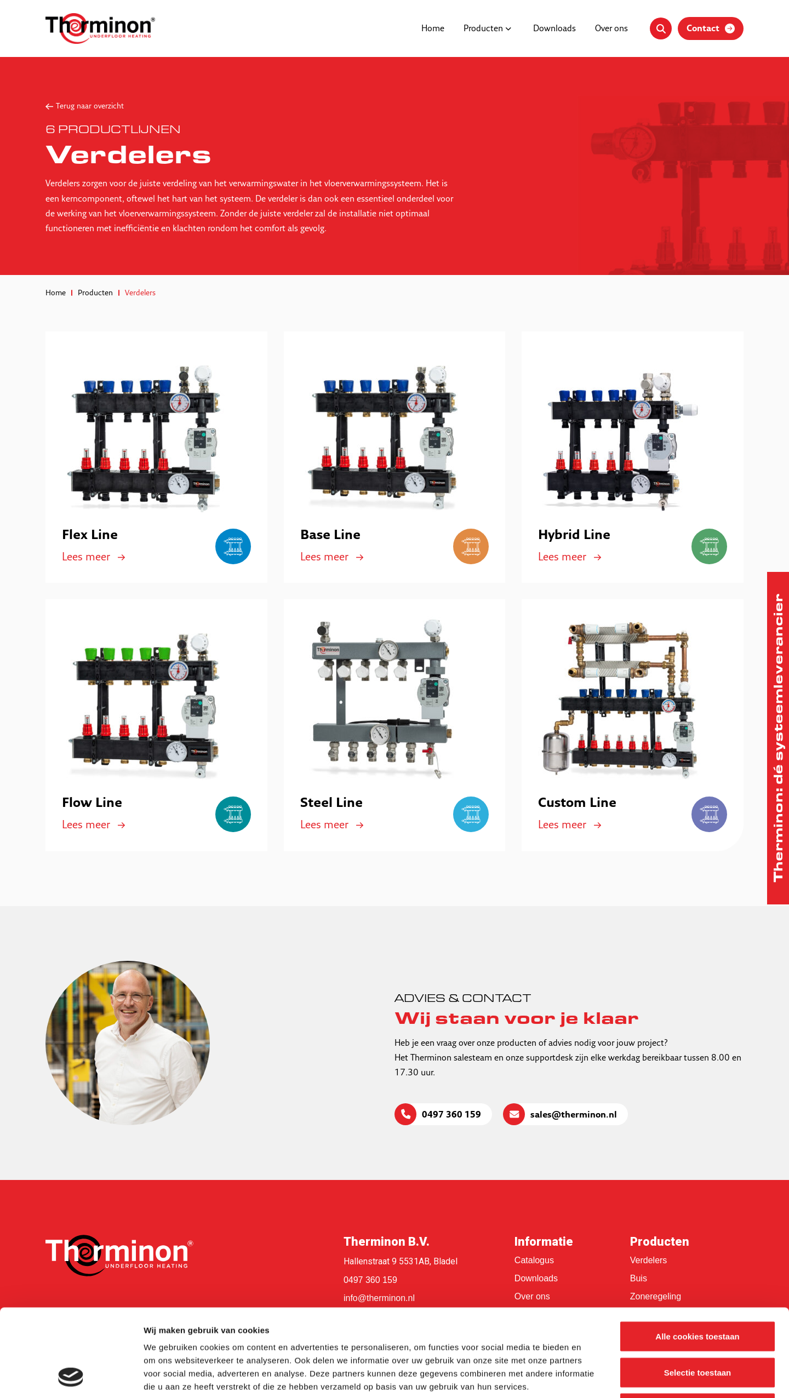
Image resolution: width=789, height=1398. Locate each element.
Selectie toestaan (697, 1290)
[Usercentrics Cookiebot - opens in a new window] (71, 1376)
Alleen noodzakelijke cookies (697, 1326)
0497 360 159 (451, 1115)
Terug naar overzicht (90, 106)
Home (432, 29)
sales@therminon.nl (573, 1115)
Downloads (554, 29)
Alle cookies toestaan (697, 1254)
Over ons (611, 29)
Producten (483, 29)
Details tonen (592, 1376)
